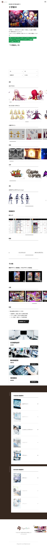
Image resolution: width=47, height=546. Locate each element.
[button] (13, 141)
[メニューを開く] (45, 1)
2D (10, 71)
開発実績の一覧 (22, 321)
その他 (26, 75)
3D (25, 71)
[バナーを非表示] (34, 526)
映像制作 (12, 75)
